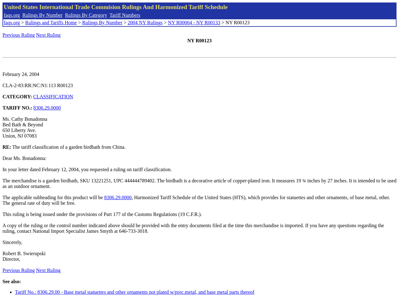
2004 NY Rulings (145, 22)
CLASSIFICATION (53, 96)
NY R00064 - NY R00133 (194, 22)
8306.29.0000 (47, 107)
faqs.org (12, 15)
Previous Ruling (18, 35)
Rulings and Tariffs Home (51, 22)
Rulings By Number (42, 15)
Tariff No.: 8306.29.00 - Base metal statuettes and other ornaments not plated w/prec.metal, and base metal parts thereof (134, 292)
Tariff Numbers (124, 15)
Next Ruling (48, 35)
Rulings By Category (86, 15)
